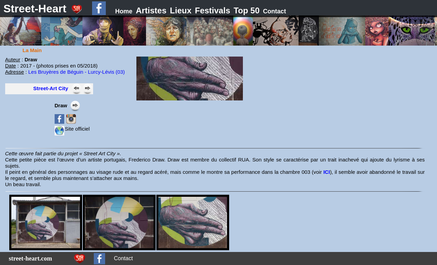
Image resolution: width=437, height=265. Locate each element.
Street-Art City (50, 88)
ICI (326, 172)
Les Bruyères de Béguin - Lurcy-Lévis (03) (76, 72)
